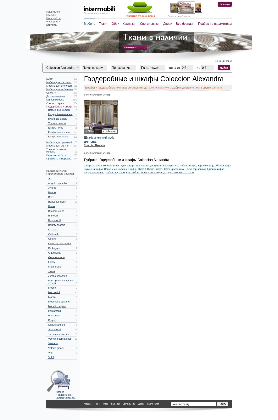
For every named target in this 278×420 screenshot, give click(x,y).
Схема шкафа (154, 169)
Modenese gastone (59, 301)
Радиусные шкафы (94, 172)
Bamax (52, 192)
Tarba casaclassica (59, 334)
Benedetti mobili (57, 201)
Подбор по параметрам (215, 23)
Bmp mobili (54, 220)
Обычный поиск (223, 61)
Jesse (51, 271)
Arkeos (52, 187)
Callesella (53, 234)
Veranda (53, 343)
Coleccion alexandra (59, 243)
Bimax (51, 206)
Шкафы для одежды (59, 132)
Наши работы (53, 18)
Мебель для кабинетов (59, 89)
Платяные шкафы (58, 119)
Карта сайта (153, 404)
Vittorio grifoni (56, 348)
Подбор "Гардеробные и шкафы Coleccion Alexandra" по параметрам (65, 394)
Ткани (103, 23)
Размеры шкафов (93, 169)
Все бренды (184, 23)
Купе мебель (133, 172)
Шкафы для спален (58, 136)
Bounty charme (56, 224)
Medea (52, 287)
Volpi (51, 357)
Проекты (51, 15)
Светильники (149, 23)
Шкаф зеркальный (196, 169)
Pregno (52, 320)
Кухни (49, 78)
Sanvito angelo (56, 324)
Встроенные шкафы (59, 110)
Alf (49, 178)
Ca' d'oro (53, 229)
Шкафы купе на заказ (138, 165)
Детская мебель (55, 96)
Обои (115, 23)
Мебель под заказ (115, 172)
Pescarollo (54, 315)
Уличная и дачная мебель (56, 150)
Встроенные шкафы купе (164, 165)
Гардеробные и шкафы (59, 106)
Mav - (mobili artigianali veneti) (61, 282)
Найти (224, 67)
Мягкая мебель (55, 99)
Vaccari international (59, 338)
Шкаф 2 (132, 169)
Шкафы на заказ (93, 165)
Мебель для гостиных (58, 82)
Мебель (89, 23)
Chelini (52, 238)
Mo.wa (52, 297)
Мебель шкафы (188, 165)
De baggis (54, 248)
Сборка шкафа (223, 165)
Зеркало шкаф (205, 165)
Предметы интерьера (58, 158)
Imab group (54, 266)
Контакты (225, 4)
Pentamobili (54, 310)
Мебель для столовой (59, 85)
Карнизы (129, 23)
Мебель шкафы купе (152, 172)
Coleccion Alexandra (94, 145)
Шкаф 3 (142, 169)
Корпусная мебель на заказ (179, 172)
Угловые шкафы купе (114, 165)
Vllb (50, 352)
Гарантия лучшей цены (140, 15)
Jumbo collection (57, 275)
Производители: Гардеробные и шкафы (60, 172)
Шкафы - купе (55, 127)
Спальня (51, 92)
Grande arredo (56, 257)
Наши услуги (53, 21)
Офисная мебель (56, 155)
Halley (51, 262)
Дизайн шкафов (215, 169)
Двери (167, 23)
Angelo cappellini (57, 183)
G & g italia (54, 252)
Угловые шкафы (57, 123)
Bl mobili (53, 215)
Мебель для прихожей (59, 142)
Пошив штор (53, 11)
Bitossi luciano (56, 211)
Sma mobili (54, 329)
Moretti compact (57, 306)
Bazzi (51, 197)
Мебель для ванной (57, 145)
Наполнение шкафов (115, 169)
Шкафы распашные (174, 169)
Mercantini (54, 292)
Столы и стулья (55, 103)
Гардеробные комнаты (60, 114)
